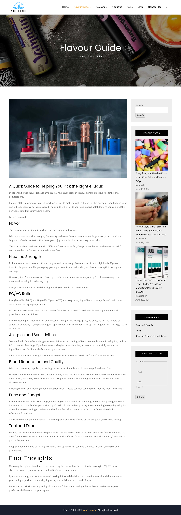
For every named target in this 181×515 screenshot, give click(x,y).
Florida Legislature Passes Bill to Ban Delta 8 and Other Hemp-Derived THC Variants (150, 230)
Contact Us (154, 7)
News (140, 7)
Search (139, 105)
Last (139, 381)
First (139, 372)
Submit (140, 397)
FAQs (130, 7)
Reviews (101, 7)
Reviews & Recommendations (150, 336)
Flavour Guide (82, 7)
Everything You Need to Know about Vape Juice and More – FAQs (151, 177)
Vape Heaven (90, 510)
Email (139, 387)
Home (65, 7)
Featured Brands (144, 325)
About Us (117, 7)
